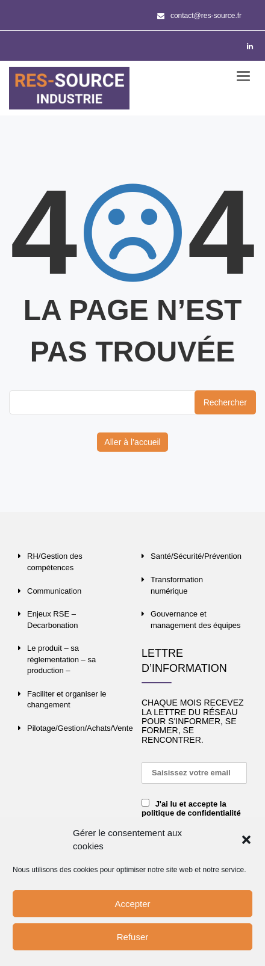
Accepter (132, 904)
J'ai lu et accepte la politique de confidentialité (191, 808)
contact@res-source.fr (199, 15)
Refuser (133, 937)
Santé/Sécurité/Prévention (196, 556)
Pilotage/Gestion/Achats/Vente (80, 728)
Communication (54, 590)
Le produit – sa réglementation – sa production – (61, 659)
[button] (246, 840)
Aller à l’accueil (132, 442)
